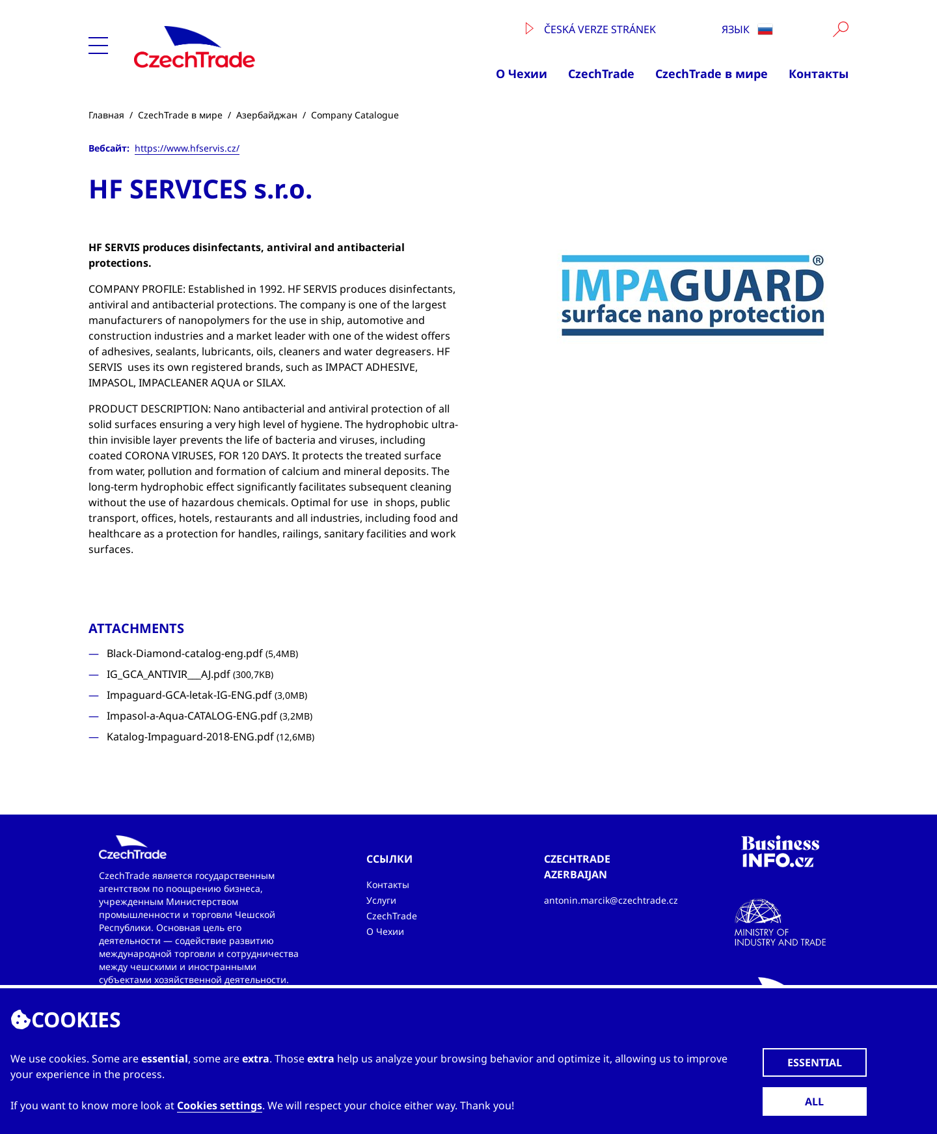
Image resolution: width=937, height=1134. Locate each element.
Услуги (381, 900)
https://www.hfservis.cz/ (187, 148)
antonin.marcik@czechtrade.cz (611, 900)
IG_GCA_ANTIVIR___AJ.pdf (190, 674)
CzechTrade (601, 73)
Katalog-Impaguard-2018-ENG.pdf (210, 736)
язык (747, 29)
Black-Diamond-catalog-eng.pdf (202, 653)
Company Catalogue (355, 115)
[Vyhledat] (841, 29)
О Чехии (521, 73)
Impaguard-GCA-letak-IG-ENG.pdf (207, 695)
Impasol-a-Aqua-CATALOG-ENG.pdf (209, 716)
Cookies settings (219, 1105)
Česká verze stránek (591, 29)
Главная (106, 115)
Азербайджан (266, 115)
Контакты (819, 73)
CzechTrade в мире (711, 73)
